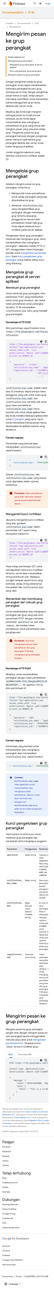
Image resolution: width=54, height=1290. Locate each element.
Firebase (9, 23)
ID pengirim (18, 419)
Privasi (18, 1276)
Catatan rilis (7, 1218)
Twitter (5, 1187)
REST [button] (10, 1054)
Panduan (6, 1147)
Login (48, 3)
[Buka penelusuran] (35, 3)
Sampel (5, 1156)
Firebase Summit (10, 1182)
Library (5, 1160)
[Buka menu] (4, 3)
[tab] (11, 1054)
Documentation (12, 12)
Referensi (6, 1151)
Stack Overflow (9, 1209)
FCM (31, 12)
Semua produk (9, 1264)
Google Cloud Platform (12, 1260)
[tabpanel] (27, 1080)
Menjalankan (15, 27)
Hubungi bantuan (10, 1204)
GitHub (5, 1165)
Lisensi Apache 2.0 (22, 1117)
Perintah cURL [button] (25, 1054)
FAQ (4, 1223)
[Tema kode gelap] (41, 341)
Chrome (6, 1250)
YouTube (6, 1192)
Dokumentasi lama (10, 1227)
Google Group (9, 1213)
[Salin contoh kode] (46, 341)
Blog (4, 1178)
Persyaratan (7, 1276)
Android (6, 1246)
